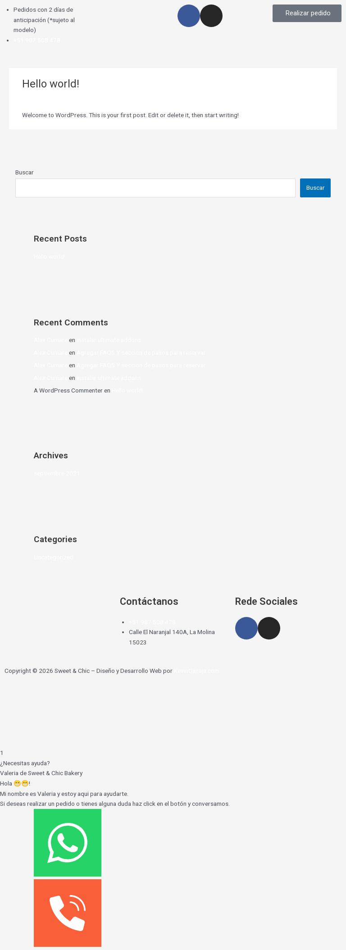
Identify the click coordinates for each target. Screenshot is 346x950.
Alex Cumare (51, 339)
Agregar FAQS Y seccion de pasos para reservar (141, 352)
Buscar (24, 172)
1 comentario (40, 98)
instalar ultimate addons (109, 339)
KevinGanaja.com (196, 670)
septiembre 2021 (57, 473)
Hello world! (49, 256)
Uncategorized (83, 98)
